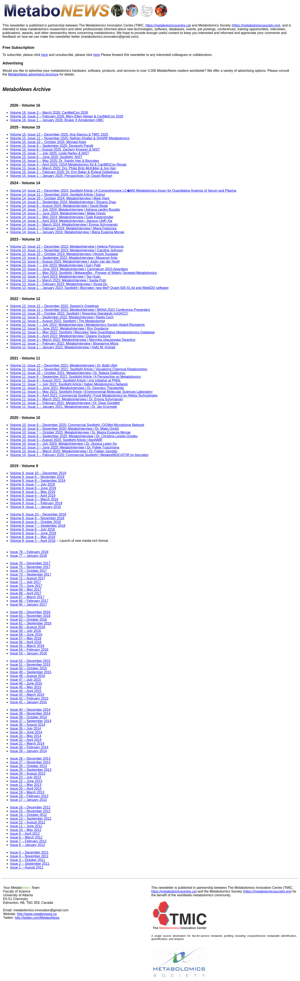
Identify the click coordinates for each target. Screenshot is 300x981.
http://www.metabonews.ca (36, 914)
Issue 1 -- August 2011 (26, 867)
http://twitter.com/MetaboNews (37, 917)
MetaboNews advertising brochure (33, 74)
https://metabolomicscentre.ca (167, 25)
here (44, 55)
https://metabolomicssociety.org (256, 25)
